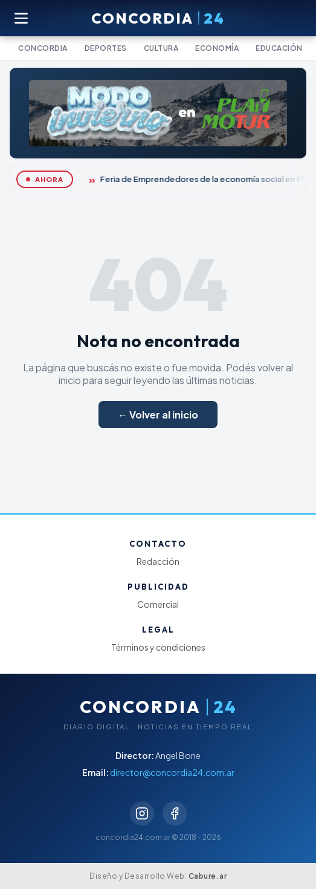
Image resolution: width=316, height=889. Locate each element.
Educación (279, 48)
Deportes (106, 48)
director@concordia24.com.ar (172, 772)
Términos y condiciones (158, 647)
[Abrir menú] (22, 18)
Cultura (161, 48)
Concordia (43, 48)
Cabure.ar (208, 876)
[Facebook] (175, 813)
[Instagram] (142, 813)
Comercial (158, 604)
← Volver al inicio (158, 414)
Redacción (158, 561)
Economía (217, 48)
